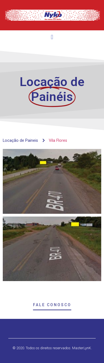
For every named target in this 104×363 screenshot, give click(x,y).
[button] (52, 38)
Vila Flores (58, 140)
